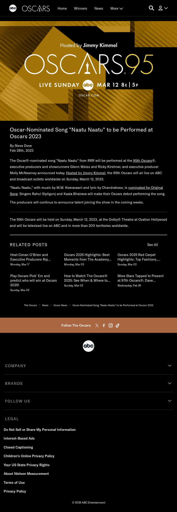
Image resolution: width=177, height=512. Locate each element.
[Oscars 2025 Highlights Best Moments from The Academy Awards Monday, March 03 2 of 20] (88, 258)
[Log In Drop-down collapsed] (163, 8)
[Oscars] (36, 9)
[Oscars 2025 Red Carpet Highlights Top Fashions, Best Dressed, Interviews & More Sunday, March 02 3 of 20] (142, 258)
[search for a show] (151, 8)
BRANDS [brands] (14, 383)
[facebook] (104, 325)
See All (152, 244)
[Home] (62, 8)
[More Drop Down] (116, 8)
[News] (98, 8)
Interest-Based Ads (19, 438)
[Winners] (80, 8)
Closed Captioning (18, 447)
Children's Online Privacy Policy (29, 456)
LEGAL (12, 419)
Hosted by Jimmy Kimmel (85, 173)
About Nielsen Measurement (26, 473)
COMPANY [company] (15, 366)
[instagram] (111, 325)
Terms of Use (14, 482)
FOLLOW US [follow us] (17, 401)
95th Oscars (142, 160)
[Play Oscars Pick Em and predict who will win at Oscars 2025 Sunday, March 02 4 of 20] (35, 282)
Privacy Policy (15, 491)
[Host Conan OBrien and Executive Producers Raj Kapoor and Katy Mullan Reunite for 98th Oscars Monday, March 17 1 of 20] (35, 258)
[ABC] (12, 9)
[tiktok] (117, 325)
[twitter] (97, 325)
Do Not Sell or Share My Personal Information (40, 429)
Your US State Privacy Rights (27, 465)
